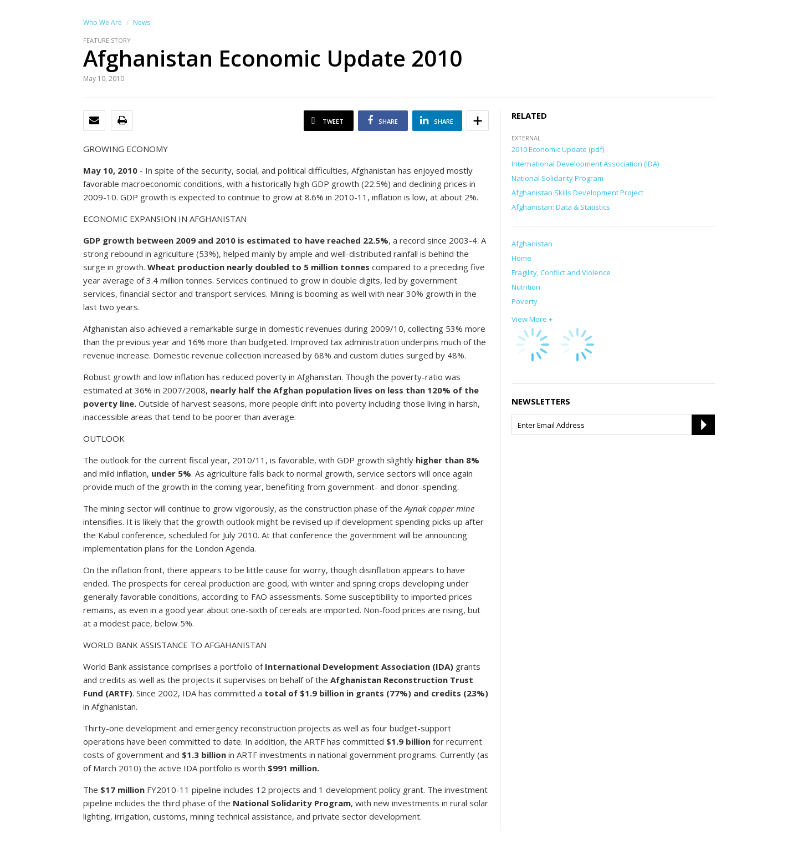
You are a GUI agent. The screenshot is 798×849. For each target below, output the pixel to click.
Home (521, 258)
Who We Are (102, 22)
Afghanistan (532, 244)
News (141, 22)
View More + (532, 319)
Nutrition (525, 287)
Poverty (524, 301)
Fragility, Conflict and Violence (561, 272)
